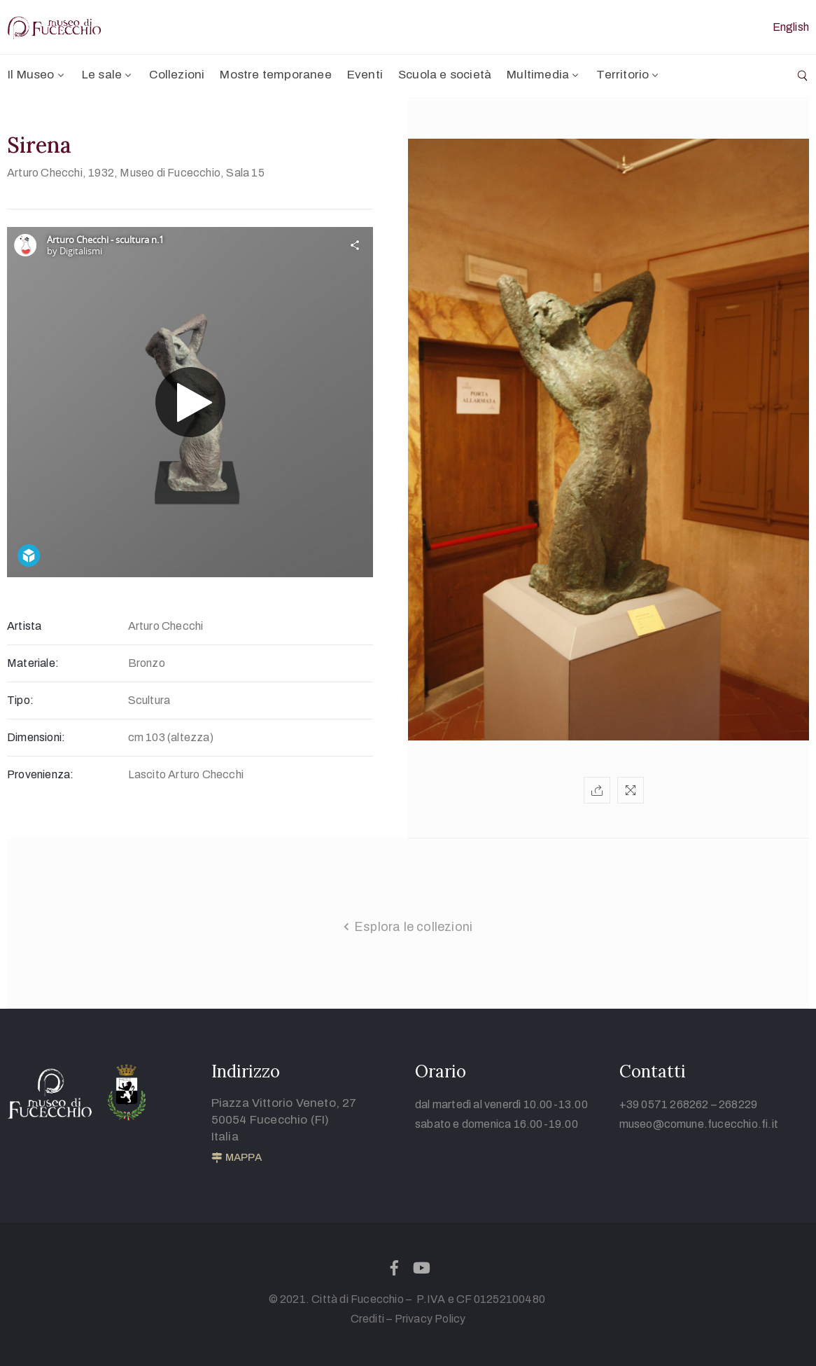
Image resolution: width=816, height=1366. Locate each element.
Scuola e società (444, 74)
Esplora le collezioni (413, 927)
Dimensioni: (36, 737)
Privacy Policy (430, 1319)
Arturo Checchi (45, 173)
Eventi (365, 74)
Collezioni (176, 74)
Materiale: (33, 663)
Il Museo (37, 74)
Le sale (108, 74)
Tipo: (20, 700)
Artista (24, 626)
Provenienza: (40, 774)
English (791, 27)
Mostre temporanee (275, 74)
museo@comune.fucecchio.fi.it (699, 1124)
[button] (236, 1158)
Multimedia (544, 74)
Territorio (628, 74)
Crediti (367, 1319)
